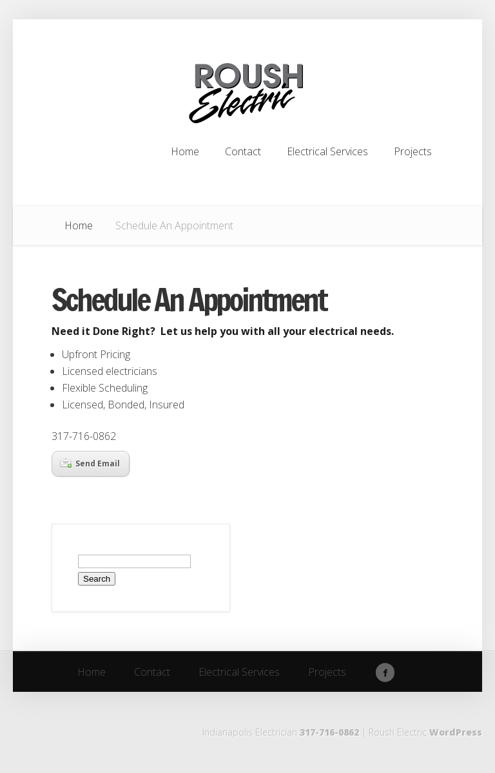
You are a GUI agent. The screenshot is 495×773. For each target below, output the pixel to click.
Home (78, 225)
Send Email (90, 463)
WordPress (455, 732)
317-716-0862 (329, 732)
